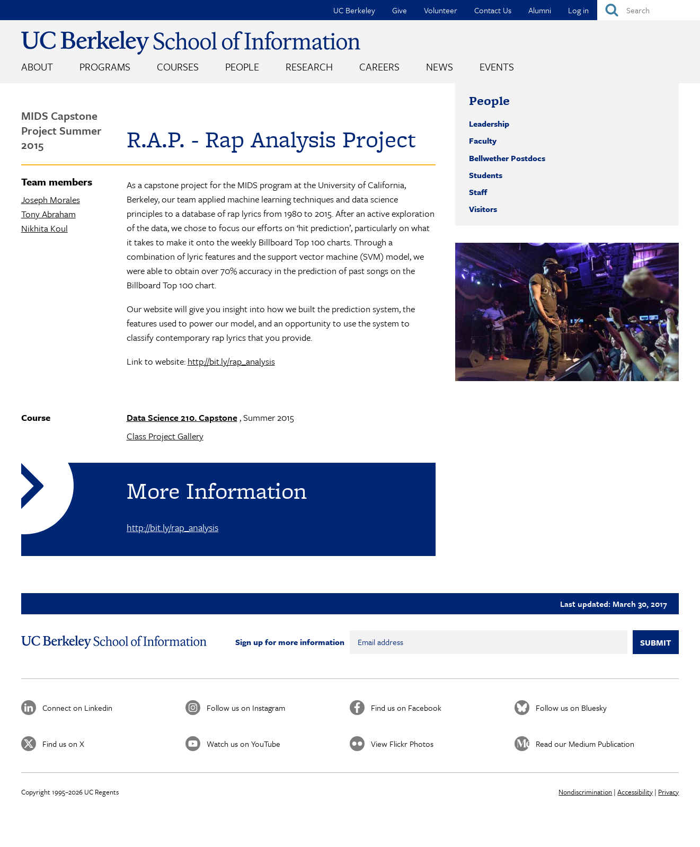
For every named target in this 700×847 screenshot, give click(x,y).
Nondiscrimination (585, 792)
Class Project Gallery (165, 436)
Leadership (489, 123)
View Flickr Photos (402, 743)
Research (309, 66)
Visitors (483, 209)
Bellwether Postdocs (507, 158)
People (242, 66)
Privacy (668, 792)
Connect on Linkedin (77, 707)
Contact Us (492, 10)
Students (485, 175)
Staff (478, 192)
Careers (379, 66)
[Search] (648, 10)
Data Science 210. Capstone (182, 417)
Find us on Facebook (406, 707)
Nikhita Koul (44, 228)
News (439, 66)
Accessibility (635, 792)
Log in (578, 10)
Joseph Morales (50, 199)
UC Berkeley (354, 10)
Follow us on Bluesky (571, 707)
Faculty (483, 140)
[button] (567, 312)
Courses (178, 66)
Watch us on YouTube (243, 743)
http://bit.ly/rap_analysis (231, 361)
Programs (104, 66)
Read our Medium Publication (585, 743)
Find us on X (63, 743)
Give (399, 10)
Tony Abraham (48, 213)
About (37, 66)
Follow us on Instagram (246, 707)
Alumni (539, 10)
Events (497, 66)
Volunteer (440, 10)
